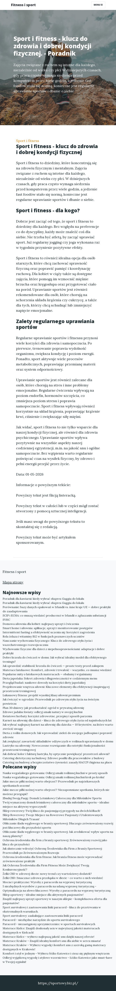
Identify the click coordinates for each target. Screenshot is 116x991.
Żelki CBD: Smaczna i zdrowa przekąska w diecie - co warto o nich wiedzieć (53, 878)
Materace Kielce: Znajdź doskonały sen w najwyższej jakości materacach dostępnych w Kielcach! (51, 930)
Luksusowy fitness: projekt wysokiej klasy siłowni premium (42, 695)
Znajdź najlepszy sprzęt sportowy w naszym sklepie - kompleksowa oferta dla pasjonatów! (55, 901)
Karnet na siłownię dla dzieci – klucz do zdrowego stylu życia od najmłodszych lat (57, 720)
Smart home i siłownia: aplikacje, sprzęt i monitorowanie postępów (48, 628)
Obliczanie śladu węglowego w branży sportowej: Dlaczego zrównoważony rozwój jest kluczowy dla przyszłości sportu (58, 825)
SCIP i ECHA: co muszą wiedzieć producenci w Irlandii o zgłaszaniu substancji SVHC (54, 617)
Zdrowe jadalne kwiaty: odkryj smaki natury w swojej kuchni (42, 712)
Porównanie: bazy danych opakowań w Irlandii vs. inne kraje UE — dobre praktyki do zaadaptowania (57, 609)
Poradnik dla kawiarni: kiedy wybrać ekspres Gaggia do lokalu (43, 598)
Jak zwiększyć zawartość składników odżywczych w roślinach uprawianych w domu (58, 741)
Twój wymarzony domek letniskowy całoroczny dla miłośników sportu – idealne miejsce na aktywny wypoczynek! (56, 804)
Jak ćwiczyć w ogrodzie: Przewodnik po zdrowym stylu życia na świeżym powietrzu (51, 701)
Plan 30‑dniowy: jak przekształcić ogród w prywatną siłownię (43, 708)
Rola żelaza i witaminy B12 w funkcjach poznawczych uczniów (44, 636)
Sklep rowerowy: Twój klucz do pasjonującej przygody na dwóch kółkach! (51, 810)
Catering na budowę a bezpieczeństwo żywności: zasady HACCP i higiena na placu (57, 762)
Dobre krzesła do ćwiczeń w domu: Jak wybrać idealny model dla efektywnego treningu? (55, 659)
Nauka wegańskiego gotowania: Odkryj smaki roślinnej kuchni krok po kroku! (53, 777)
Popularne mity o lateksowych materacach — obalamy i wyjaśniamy (47, 674)
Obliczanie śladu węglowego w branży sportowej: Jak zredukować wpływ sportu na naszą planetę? (58, 834)
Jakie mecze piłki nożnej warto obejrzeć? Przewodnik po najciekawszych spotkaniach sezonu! (51, 783)
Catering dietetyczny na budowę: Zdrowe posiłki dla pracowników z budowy (53, 758)
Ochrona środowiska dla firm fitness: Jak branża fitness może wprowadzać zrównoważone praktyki (53, 859)
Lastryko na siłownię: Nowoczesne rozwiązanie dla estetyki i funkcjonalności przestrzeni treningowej (54, 747)
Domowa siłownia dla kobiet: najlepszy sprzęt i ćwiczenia (41, 624)
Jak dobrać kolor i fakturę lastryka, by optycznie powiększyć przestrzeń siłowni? (56, 754)
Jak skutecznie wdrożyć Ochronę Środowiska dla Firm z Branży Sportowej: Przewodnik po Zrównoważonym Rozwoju (52, 850)
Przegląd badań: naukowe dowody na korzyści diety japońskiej (44, 682)
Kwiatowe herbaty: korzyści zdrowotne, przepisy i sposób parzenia (47, 716)
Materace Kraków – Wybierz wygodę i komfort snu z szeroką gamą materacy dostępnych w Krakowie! (54, 947)
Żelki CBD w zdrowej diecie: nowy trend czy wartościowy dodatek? (47, 873)
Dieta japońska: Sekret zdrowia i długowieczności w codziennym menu (50, 678)
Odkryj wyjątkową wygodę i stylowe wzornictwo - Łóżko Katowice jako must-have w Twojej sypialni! (57, 960)
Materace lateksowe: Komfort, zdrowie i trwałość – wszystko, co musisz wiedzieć (57, 670)
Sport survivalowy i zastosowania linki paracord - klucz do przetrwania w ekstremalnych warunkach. (52, 909)
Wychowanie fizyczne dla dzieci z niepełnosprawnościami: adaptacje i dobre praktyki (54, 651)
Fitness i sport (23, 4)
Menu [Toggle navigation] (98, 4)
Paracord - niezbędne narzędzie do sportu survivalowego (41, 920)
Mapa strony (13, 582)
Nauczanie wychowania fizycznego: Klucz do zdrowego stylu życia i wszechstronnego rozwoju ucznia (47, 643)
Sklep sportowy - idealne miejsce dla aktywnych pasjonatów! (43, 894)
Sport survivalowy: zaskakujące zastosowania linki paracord (42, 915)
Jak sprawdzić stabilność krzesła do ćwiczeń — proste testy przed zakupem (53, 666)
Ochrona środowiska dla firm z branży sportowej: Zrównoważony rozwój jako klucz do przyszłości (55, 842)
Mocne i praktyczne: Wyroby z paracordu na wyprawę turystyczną (47, 882)
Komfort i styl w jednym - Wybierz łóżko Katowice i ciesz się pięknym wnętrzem (56, 953)
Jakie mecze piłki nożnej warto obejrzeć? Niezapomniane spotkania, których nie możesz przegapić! (56, 792)
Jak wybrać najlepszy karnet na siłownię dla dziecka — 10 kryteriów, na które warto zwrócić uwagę (58, 726)
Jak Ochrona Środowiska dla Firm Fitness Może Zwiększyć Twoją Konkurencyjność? (46, 867)
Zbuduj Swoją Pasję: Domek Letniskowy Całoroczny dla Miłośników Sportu (52, 798)
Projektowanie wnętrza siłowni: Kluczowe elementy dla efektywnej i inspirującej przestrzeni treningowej (56, 689)
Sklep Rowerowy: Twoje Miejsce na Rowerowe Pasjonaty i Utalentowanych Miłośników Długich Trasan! (53, 817)
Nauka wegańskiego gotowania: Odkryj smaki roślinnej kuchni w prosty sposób (55, 773)
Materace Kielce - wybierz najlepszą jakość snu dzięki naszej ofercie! (48, 936)
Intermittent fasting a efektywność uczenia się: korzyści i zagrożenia (49, 632)
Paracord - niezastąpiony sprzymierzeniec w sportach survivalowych (49, 924)
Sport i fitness (27, 140)
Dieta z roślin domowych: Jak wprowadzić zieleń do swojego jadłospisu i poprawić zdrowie (57, 735)
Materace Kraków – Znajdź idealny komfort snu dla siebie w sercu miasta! (52, 941)
